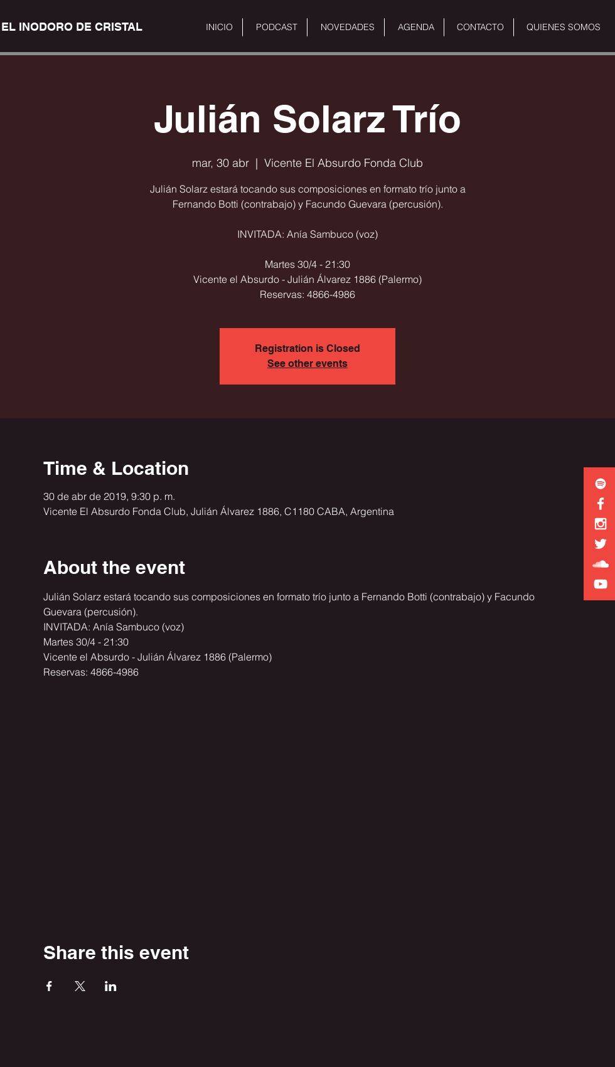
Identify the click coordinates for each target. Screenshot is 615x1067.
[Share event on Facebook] (49, 986)
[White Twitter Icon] (600, 544)
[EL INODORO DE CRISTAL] (72, 27)
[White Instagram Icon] (600, 524)
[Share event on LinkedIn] (111, 986)
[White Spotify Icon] (600, 483)
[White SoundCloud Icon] (600, 564)
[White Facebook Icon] (600, 504)
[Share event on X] (80, 986)
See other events (307, 363)
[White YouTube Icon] (600, 584)
